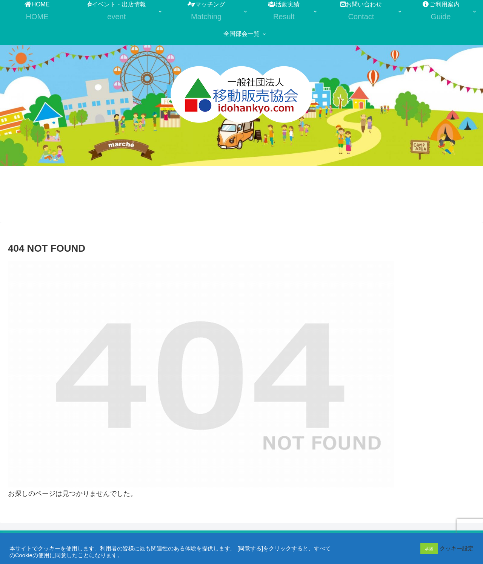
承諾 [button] (429, 548)
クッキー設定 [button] (457, 549)
